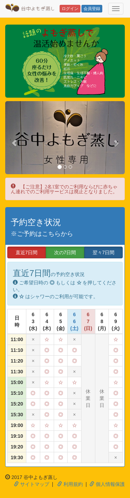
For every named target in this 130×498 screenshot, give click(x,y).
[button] (14, 139)
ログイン (70, 8)
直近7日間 (27, 252)
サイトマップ (31, 484)
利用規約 (70, 484)
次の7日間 (65, 252)
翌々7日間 (104, 252)
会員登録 (92, 8)
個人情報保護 (107, 484)
